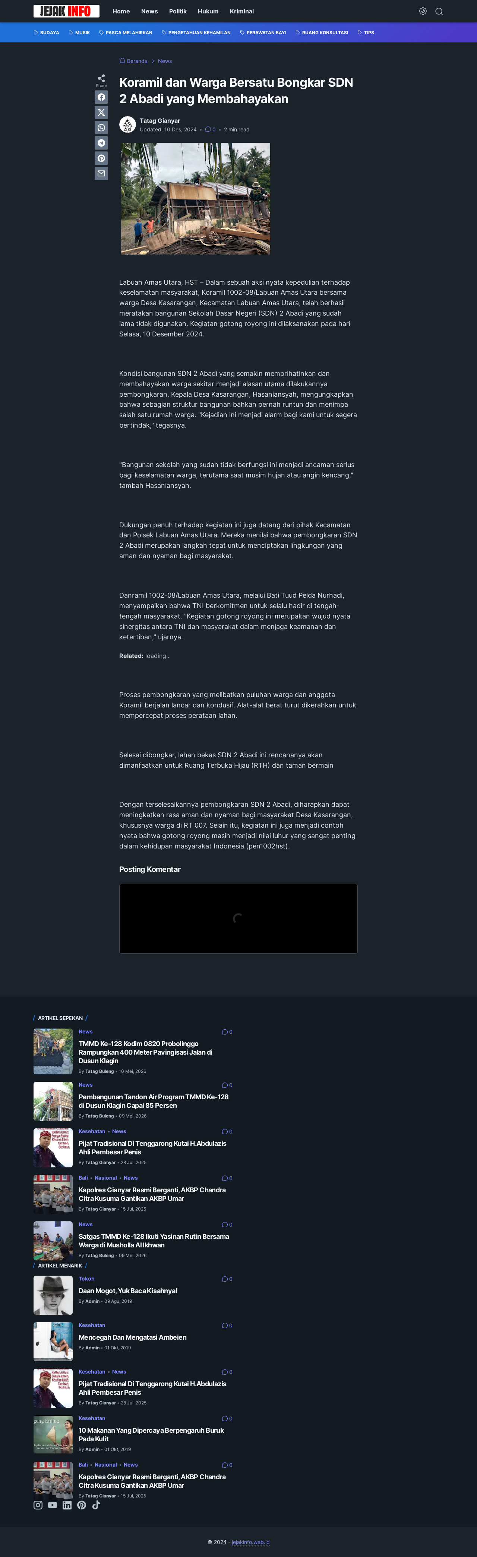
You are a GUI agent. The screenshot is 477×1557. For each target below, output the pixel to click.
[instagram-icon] (38, 1505)
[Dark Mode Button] (422, 11)
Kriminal (242, 11)
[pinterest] (101, 158)
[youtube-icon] (52, 1505)
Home (121, 11)
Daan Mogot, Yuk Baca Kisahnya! (128, 1291)
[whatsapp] (101, 127)
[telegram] (101, 143)
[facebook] (101, 97)
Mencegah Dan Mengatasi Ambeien (132, 1337)
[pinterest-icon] (81, 1505)
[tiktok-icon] (96, 1505)
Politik (178, 11)
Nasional (106, 1177)
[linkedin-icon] (67, 1505)
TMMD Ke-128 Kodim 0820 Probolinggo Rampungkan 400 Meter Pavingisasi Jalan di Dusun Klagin (145, 1052)
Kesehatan (92, 1131)
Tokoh (87, 1278)
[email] (101, 173)
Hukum (208, 11)
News (149, 11)
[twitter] (101, 112)
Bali (83, 1177)
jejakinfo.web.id (251, 1542)
